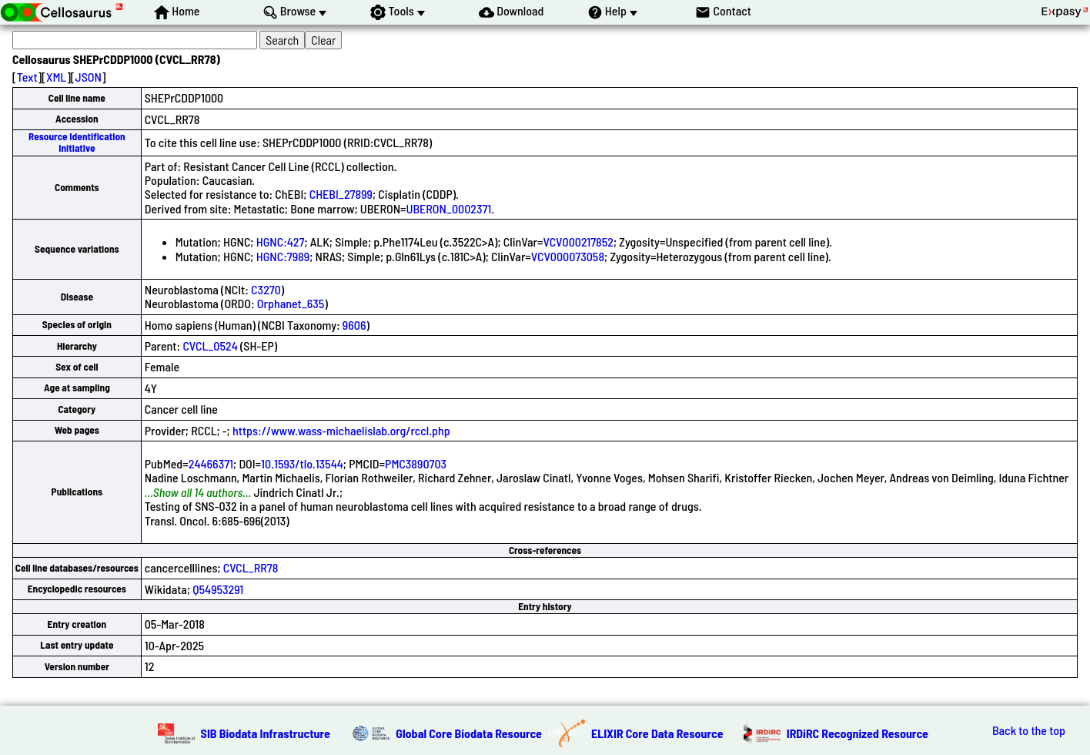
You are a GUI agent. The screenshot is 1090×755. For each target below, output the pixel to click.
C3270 (266, 289)
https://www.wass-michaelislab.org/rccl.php (341, 430)
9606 (354, 324)
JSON (88, 76)
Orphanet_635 (291, 303)
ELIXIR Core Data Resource (657, 733)
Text (27, 76)
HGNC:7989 (282, 256)
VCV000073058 (567, 256)
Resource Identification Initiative (76, 142)
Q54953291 (217, 589)
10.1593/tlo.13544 (302, 463)
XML (56, 76)
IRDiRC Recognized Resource (857, 733)
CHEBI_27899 (341, 193)
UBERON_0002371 (449, 208)
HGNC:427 (280, 241)
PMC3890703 (415, 463)
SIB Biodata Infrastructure (265, 733)
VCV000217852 (578, 241)
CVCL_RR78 (251, 567)
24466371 (211, 463)
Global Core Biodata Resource (469, 733)
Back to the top (1028, 730)
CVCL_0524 (209, 345)
